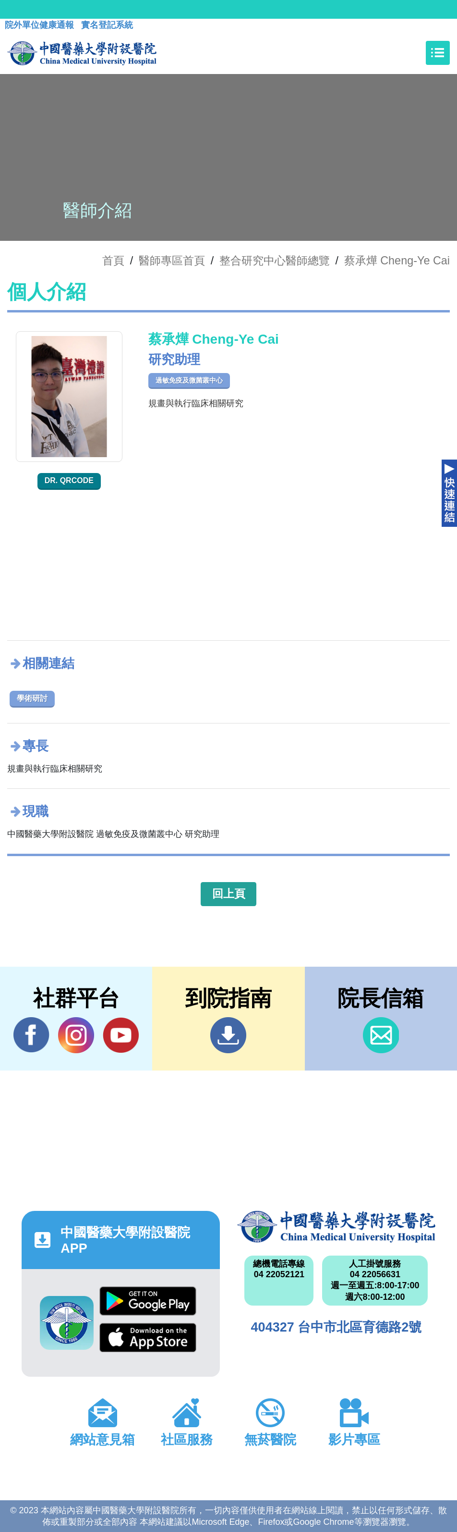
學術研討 (32, 698)
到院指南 (228, 1035)
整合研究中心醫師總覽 (274, 260)
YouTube (121, 1035)
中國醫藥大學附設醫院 (336, 1227)
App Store (147, 1337)
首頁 (113, 260)
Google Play (147, 1301)
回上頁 (228, 893)
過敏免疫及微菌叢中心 (189, 380)
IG (76, 1035)
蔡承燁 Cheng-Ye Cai (397, 260)
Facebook (31, 1035)
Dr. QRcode (69, 480)
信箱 (381, 1035)
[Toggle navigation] (438, 53)
